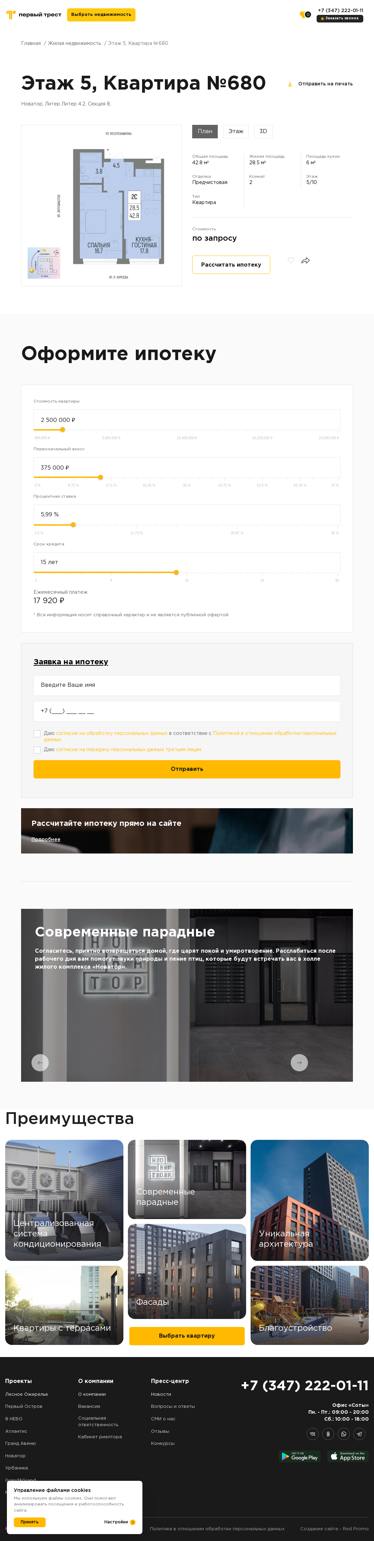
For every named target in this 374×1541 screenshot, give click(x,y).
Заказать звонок (342, 18)
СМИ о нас (163, 1419)
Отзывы (160, 1431)
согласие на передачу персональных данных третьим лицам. (129, 750)
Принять (30, 1522)
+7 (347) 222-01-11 (340, 11)
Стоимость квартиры (57, 401)
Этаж (235, 131)
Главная (31, 43)
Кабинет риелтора (100, 1437)
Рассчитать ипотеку (231, 265)
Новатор (15, 1456)
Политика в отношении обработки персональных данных (217, 1529)
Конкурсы (163, 1444)
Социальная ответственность (98, 1422)
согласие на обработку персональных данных (112, 733)
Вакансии (89, 1407)
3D (263, 131)
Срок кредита (49, 544)
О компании (92, 1394)
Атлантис (16, 1431)
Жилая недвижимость (74, 43)
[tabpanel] (187, 995)
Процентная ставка (55, 496)
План (205, 131)
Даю (123, 750)
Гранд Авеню (20, 1444)
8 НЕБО (13, 1419)
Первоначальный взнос (59, 449)
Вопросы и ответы (173, 1407)
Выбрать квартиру (187, 1336)
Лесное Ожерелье (26, 1394)
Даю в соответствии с (190, 736)
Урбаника (16, 1468)
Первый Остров (24, 1407)
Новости (161, 1394)
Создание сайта (319, 1529)
